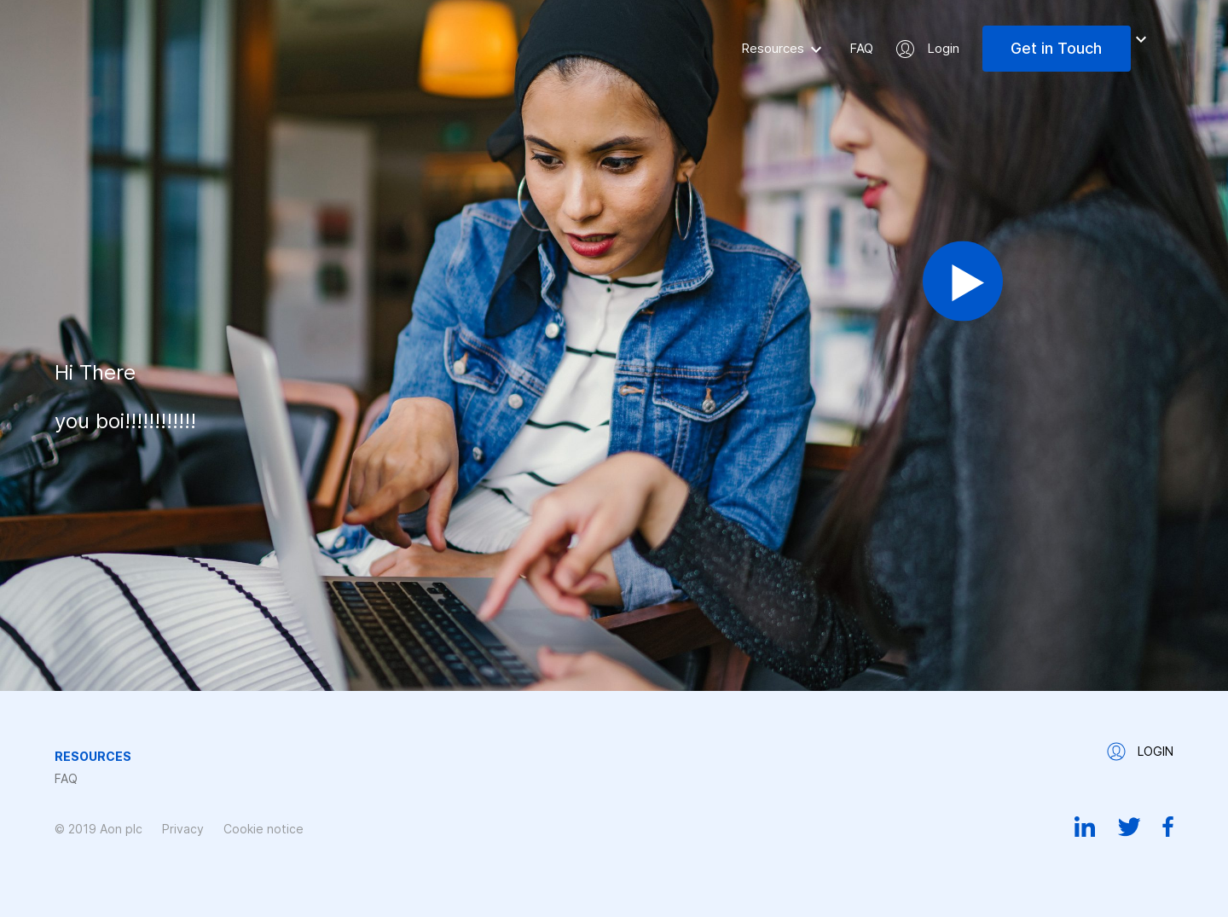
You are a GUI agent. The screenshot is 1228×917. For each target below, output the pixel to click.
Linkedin (1085, 826)
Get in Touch (1056, 48)
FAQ (861, 48)
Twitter (1129, 826)
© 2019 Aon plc (98, 828)
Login (943, 48)
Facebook (1167, 826)
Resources (772, 48)
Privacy (183, 828)
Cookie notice (263, 828)
